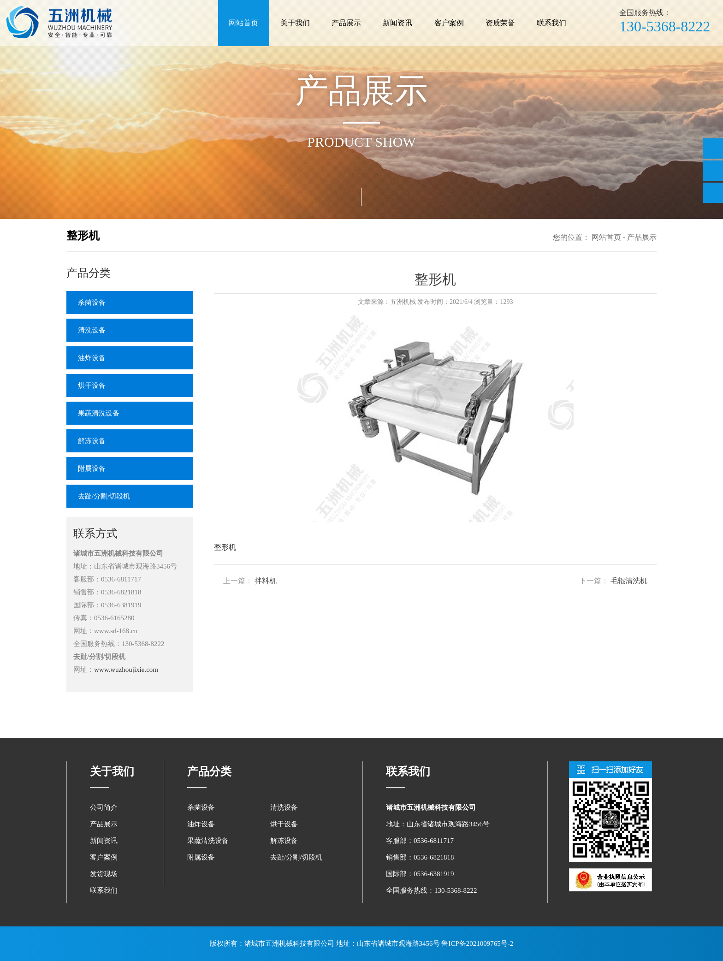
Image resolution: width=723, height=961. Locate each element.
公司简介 (104, 807)
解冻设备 (92, 441)
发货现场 (104, 874)
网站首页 (243, 23)
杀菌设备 (92, 302)
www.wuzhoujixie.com (126, 669)
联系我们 (551, 23)
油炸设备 (92, 358)
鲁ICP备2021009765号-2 (477, 943)
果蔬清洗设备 (98, 413)
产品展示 (346, 23)
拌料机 (266, 581)
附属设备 (92, 468)
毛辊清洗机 (628, 581)
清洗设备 (92, 330)
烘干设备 (92, 385)
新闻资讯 (397, 23)
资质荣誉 (500, 23)
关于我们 (295, 23)
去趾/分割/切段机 (104, 496)
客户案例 (449, 23)
